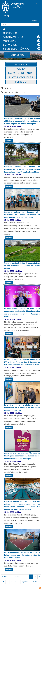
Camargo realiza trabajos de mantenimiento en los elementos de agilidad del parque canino (22, 265)
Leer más (9, 140)
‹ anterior (16, 576)
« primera (6, 576)
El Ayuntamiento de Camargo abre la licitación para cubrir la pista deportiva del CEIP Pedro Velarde (22, 555)
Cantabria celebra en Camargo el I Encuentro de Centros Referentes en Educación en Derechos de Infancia (22, 214)
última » (36, 582)
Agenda (21, 68)
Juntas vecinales (20, 77)
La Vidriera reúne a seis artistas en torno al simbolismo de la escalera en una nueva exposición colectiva (22, 407)
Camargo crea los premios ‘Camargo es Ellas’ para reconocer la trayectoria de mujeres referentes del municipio (22, 455)
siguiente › (26, 582)
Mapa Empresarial (21, 73)
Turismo (21, 81)
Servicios (10, 44)
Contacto (10, 33)
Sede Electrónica (16, 48)
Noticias (21, 64)
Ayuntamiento (13, 37)
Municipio (9, 40)
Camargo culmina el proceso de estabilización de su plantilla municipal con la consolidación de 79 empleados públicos (22, 169)
